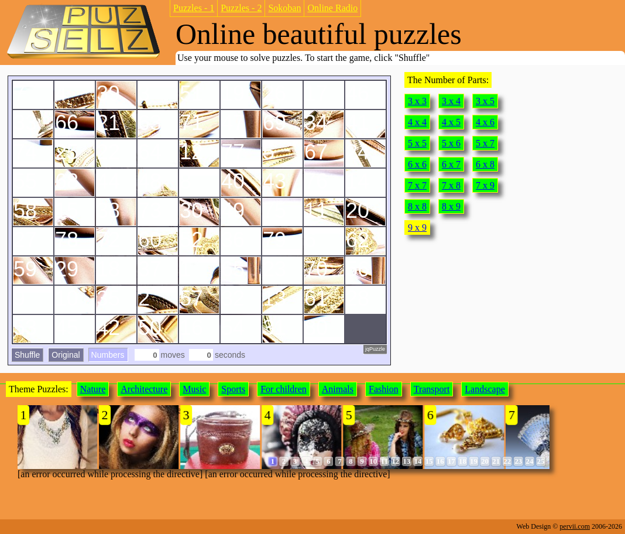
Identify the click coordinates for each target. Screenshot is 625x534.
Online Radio (332, 8)
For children (283, 389)
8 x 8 (417, 206)
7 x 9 (485, 185)
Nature (93, 389)
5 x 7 (485, 143)
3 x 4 (451, 101)
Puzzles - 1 (193, 8)
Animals (337, 389)
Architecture (144, 389)
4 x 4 (417, 122)
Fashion (384, 389)
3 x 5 (485, 101)
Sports (233, 389)
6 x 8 (485, 164)
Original (65, 355)
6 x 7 (451, 164)
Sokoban (284, 8)
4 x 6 (485, 122)
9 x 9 (417, 227)
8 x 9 (451, 206)
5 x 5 (417, 143)
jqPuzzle (375, 349)
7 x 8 (451, 185)
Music (194, 389)
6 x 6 (417, 164)
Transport (432, 389)
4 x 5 (451, 122)
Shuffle (27, 355)
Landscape (484, 389)
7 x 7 (417, 185)
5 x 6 (451, 143)
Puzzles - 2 (241, 8)
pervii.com (574, 526)
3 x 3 (417, 101)
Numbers (108, 355)
